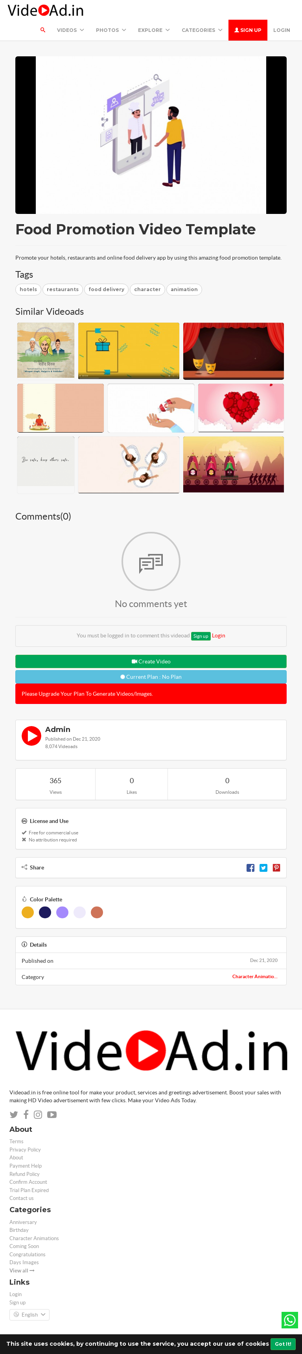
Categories (202, 30)
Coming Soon (24, 1246)
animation (184, 289)
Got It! (283, 1344)
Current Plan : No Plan (151, 677)
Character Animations (34, 1238)
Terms (16, 1141)
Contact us (21, 1198)
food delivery (106, 289)
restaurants (63, 289)
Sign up (247, 30)
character (147, 289)
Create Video (151, 661)
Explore (154, 30)
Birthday (19, 1230)
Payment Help (25, 1166)
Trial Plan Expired (29, 1190)
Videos (70, 30)
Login (281, 30)
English (29, 1315)
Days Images (24, 1262)
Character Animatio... (255, 976)
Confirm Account (28, 1182)
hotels (28, 289)
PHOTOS (111, 30)
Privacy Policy (25, 1150)
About (16, 1158)
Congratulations (27, 1254)
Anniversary (23, 1222)
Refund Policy (24, 1174)
